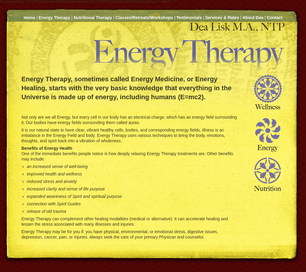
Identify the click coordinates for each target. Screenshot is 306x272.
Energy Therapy (54, 17)
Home (29, 17)
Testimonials (189, 17)
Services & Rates (222, 17)
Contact (274, 17)
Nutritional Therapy (93, 17)
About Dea (252, 17)
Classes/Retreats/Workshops (144, 17)
